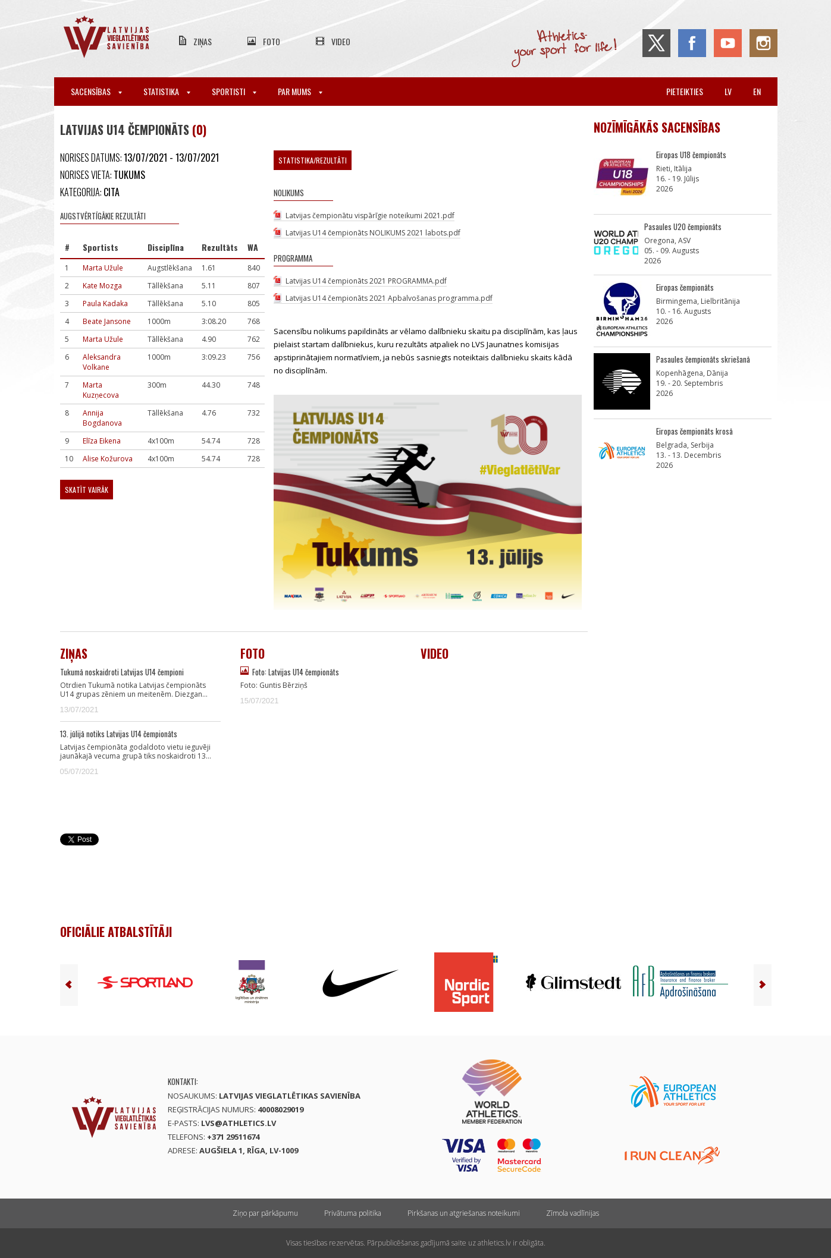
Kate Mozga (102, 286)
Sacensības (96, 91)
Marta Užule (103, 268)
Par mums (300, 91)
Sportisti (234, 91)
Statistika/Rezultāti (312, 160)
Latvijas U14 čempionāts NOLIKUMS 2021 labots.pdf (373, 233)
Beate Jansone (107, 321)
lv (728, 91)
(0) (199, 130)
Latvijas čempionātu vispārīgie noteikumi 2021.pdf (370, 215)
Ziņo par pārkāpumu (265, 1213)
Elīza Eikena (102, 441)
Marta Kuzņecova (101, 390)
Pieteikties (684, 91)
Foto (271, 41)
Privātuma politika (352, 1213)
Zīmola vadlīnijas (572, 1213)
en (757, 91)
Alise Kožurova (108, 459)
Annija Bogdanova (102, 418)
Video (340, 41)
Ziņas (202, 41)
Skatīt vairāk (86, 490)
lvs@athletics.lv (238, 1123)
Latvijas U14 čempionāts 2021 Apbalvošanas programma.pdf (389, 298)
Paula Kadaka (105, 303)
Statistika (166, 91)
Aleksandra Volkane (102, 362)
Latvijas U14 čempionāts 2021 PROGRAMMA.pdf (366, 281)
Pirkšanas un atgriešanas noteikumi (463, 1213)
